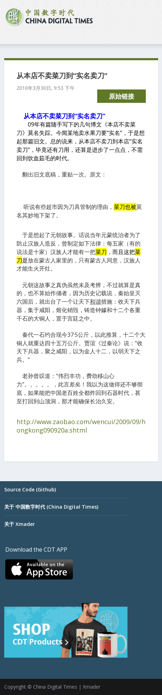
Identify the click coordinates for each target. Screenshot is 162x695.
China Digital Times (55, 686)
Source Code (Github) (30, 489)
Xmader (91, 686)
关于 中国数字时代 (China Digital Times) (51, 506)
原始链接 (121, 96)
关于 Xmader (19, 524)
